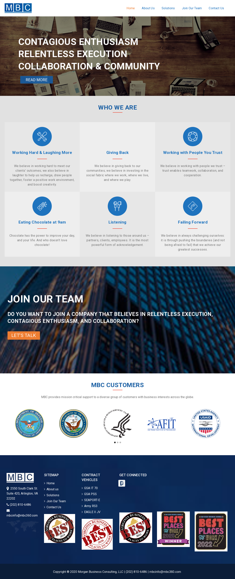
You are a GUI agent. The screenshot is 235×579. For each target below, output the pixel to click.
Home (130, 8)
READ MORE (37, 80)
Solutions (168, 8)
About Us (148, 8)
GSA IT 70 (90, 488)
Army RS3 (90, 506)
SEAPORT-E (91, 500)
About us (51, 489)
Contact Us (216, 8)
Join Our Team (192, 8)
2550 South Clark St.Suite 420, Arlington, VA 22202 (22, 493)
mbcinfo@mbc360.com (165, 571)
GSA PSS (89, 494)
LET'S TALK (23, 335)
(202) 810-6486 (19, 504)
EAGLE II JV (91, 512)
